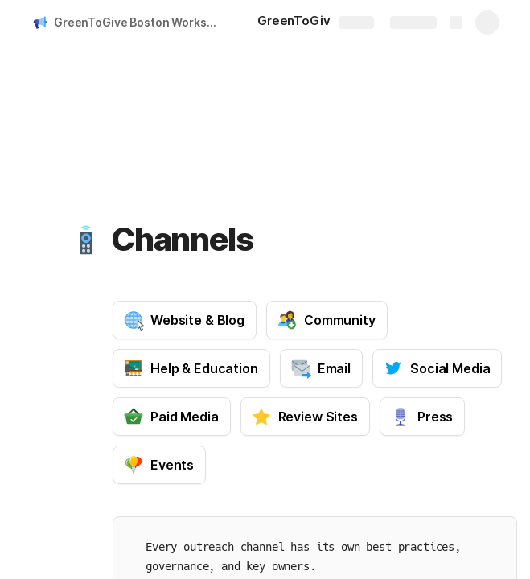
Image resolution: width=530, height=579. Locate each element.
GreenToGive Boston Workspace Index (139, 22)
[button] (86, 239)
